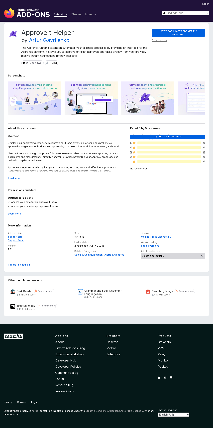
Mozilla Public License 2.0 (156, 236)
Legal (34, 402)
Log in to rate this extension (168, 136)
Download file (159, 40)
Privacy (8, 402)
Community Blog (66, 372)
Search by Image (162, 291)
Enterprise (113, 354)
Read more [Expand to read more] (14, 178)
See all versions (150, 245)
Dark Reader (24, 291)
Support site (15, 236)
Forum (59, 379)
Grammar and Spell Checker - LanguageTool (103, 292)
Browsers (164, 342)
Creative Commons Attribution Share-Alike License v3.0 (116, 410)
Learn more (14, 213)
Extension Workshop (69, 354)
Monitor (163, 360)
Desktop (112, 342)
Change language (167, 410)
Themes (76, 14)
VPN (161, 348)
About (59, 342)
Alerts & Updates (114, 254)
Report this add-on (19, 264)
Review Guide (64, 391)
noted (35, 410)
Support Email (16, 240)
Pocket (163, 366)
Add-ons (61, 336)
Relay (161, 354)
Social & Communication (88, 254)
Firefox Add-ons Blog (70, 348)
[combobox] (185, 13)
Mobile (111, 348)
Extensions (60, 14)
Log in (205, 3)
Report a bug (64, 385)
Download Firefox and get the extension (178, 32)
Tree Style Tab (26, 305)
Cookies (21, 402)
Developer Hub (65, 360)
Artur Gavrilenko (49, 40)
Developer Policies (68, 366)
